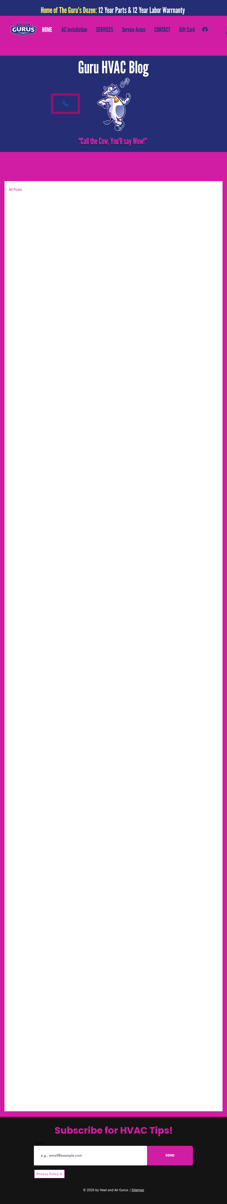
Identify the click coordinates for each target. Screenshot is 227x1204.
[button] (104, 29)
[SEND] (170, 1155)
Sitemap (138, 1190)
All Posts (15, 190)
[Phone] (65, 103)
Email (38, 1142)
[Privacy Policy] (49, 1174)
